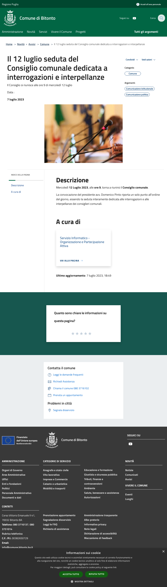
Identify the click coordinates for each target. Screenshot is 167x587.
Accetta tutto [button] (71, 574)
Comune (44, 44)
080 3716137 (20, 524)
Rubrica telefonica (12, 534)
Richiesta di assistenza (56, 529)
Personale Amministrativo (16, 493)
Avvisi (32, 44)
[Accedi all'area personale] (148, 4)
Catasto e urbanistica (55, 484)
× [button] (163, 551)
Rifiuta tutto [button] (96, 574)
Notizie (129, 470)
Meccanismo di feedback (98, 538)
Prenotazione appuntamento (59, 515)
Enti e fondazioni (11, 484)
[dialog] (83, 567)
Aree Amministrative (13, 475)
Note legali (90, 529)
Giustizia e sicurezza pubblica (100, 474)
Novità (20, 44)
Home (9, 44)
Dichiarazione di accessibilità (100, 533)
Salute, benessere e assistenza (101, 493)
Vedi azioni (149, 60)
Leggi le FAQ (50, 524)
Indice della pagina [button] (20, 174)
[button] (83, 581)
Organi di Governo (12, 470)
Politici (6, 488)
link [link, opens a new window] (115, 567)
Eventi (128, 494)
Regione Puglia (10, 4)
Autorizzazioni (92, 497)
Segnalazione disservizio (57, 520)
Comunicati (131, 475)
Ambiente (89, 488)
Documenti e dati (11, 497)
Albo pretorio (91, 520)
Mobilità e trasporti (54, 488)
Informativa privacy (95, 524)
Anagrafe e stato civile (55, 470)
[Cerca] (161, 18)
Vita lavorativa (51, 475)
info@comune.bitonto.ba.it (17, 547)
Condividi (132, 60)
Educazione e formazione (98, 470)
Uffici (5, 479)
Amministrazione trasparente (100, 515)
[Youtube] (132, 18)
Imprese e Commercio (55, 479)
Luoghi (129, 499)
